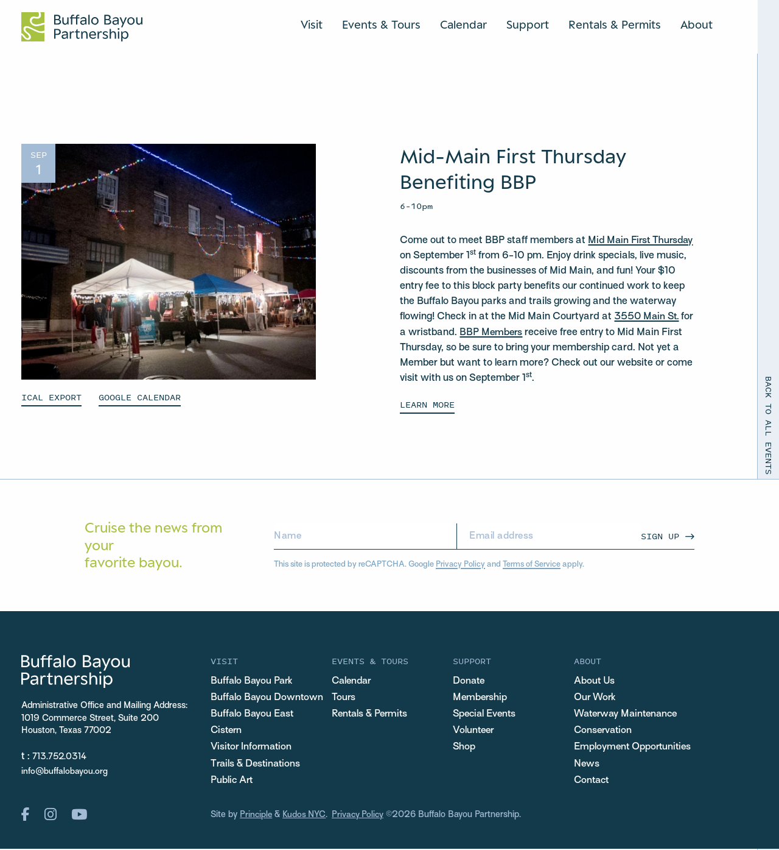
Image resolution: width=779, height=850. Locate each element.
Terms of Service (532, 564)
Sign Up (660, 535)
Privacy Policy (460, 564)
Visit (312, 24)
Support (527, 24)
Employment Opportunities (634, 748)
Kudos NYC (306, 817)
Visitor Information (253, 748)
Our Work (595, 697)
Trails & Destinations (257, 765)
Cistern (227, 731)
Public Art (232, 781)
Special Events (486, 714)
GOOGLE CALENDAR (140, 397)
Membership (481, 697)
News (587, 765)
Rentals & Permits (614, 24)
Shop (464, 748)
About (696, 24)
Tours (344, 697)
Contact (593, 781)
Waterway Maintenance (628, 714)
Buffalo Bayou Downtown (268, 697)
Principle (256, 817)
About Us (595, 680)
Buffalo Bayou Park (253, 680)
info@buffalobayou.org (64, 771)
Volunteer (474, 731)
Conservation (604, 731)
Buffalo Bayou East (253, 714)
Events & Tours (381, 24)
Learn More (427, 403)
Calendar (463, 24)
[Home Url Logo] (81, 26)
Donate (469, 680)
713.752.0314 (60, 756)
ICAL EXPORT (51, 397)
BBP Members (546, 333)
